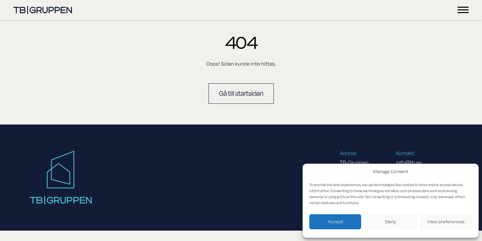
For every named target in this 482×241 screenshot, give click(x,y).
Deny (390, 222)
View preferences (446, 222)
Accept (335, 222)
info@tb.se (409, 162)
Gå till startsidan (241, 93)
